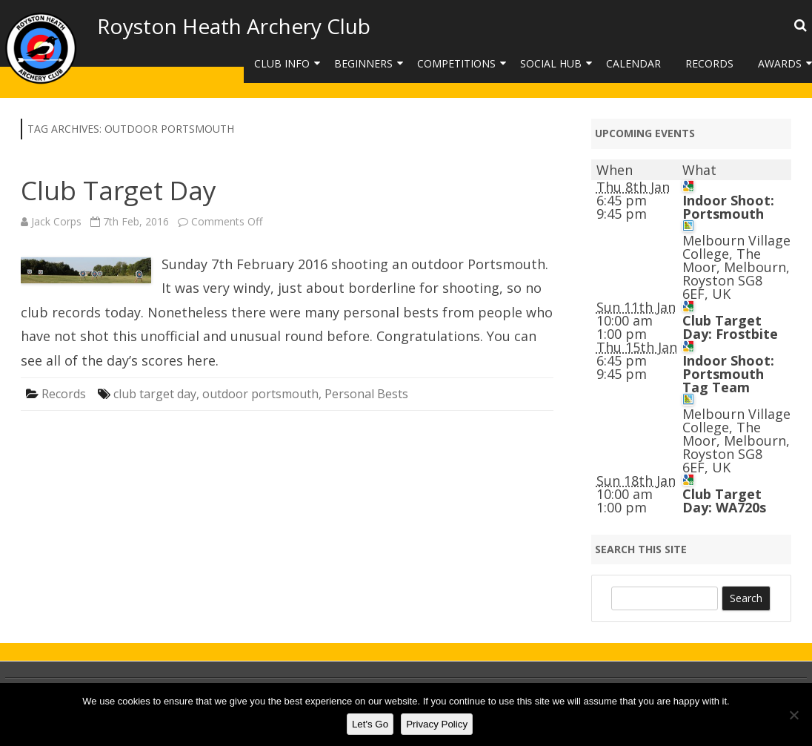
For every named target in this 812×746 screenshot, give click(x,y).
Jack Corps (56, 221)
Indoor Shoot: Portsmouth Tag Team (728, 373)
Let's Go (370, 724)
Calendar (633, 63)
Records (709, 63)
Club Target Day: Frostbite (730, 327)
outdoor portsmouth (260, 394)
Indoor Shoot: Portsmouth (728, 206)
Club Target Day (118, 190)
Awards (780, 63)
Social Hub (551, 63)
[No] (793, 714)
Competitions (456, 63)
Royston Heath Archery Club (233, 26)
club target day (154, 394)
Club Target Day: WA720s (724, 500)
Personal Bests (366, 394)
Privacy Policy (436, 724)
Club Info (282, 63)
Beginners (363, 63)
